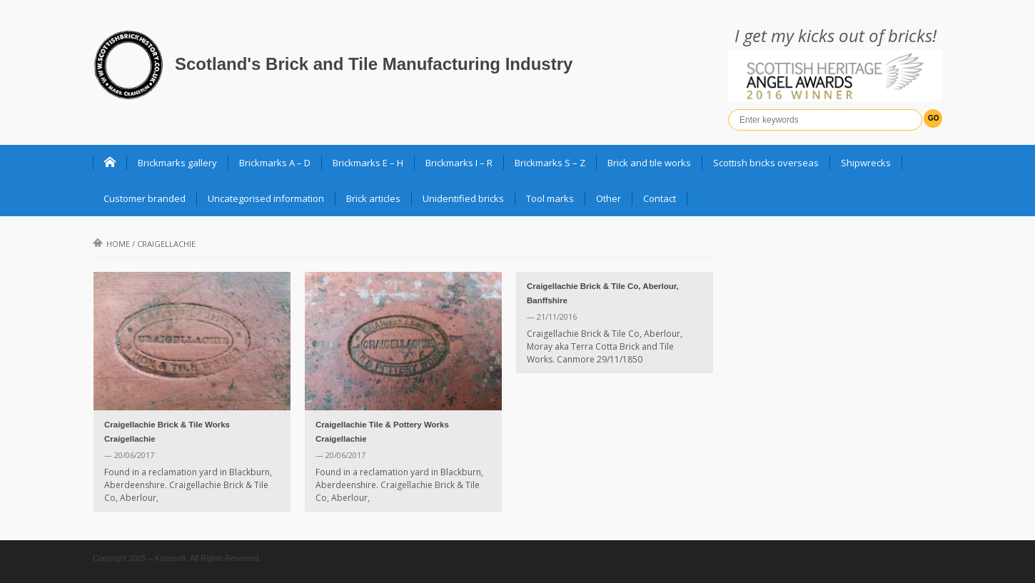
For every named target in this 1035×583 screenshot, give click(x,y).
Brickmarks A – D (274, 162)
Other (608, 198)
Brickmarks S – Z (550, 162)
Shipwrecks (866, 162)
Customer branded (145, 198)
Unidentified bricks (463, 198)
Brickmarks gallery (177, 162)
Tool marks (550, 198)
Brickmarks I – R (459, 162)
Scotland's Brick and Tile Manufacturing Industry (373, 63)
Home (111, 243)
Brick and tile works (649, 162)
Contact (659, 198)
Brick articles (373, 198)
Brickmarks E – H (368, 162)
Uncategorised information (266, 198)
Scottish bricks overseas (766, 162)
